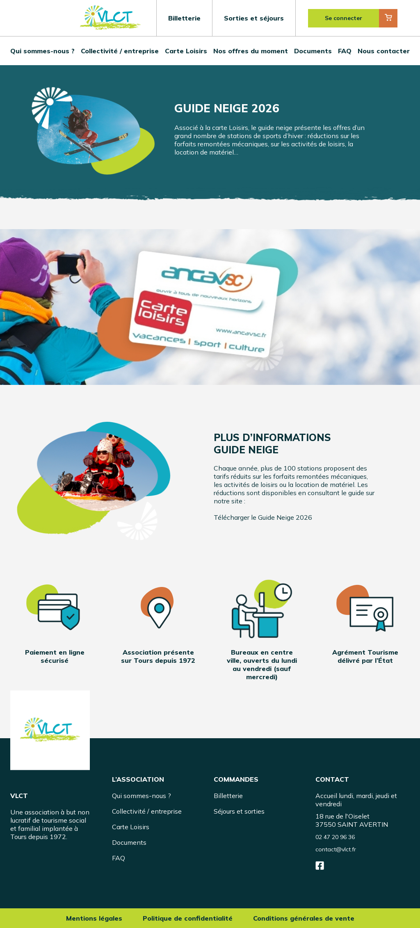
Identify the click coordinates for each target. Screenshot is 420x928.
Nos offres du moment (250, 51)
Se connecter (343, 18)
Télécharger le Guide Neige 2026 (263, 517)
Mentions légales (94, 918)
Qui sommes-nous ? (42, 51)
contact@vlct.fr (335, 849)
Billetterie (184, 18)
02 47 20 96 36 (335, 837)
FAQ (345, 51)
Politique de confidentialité (188, 918)
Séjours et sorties (239, 811)
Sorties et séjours (254, 18)
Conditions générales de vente (303, 918)
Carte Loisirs (186, 51)
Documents (313, 51)
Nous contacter (384, 51)
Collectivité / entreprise (120, 51)
